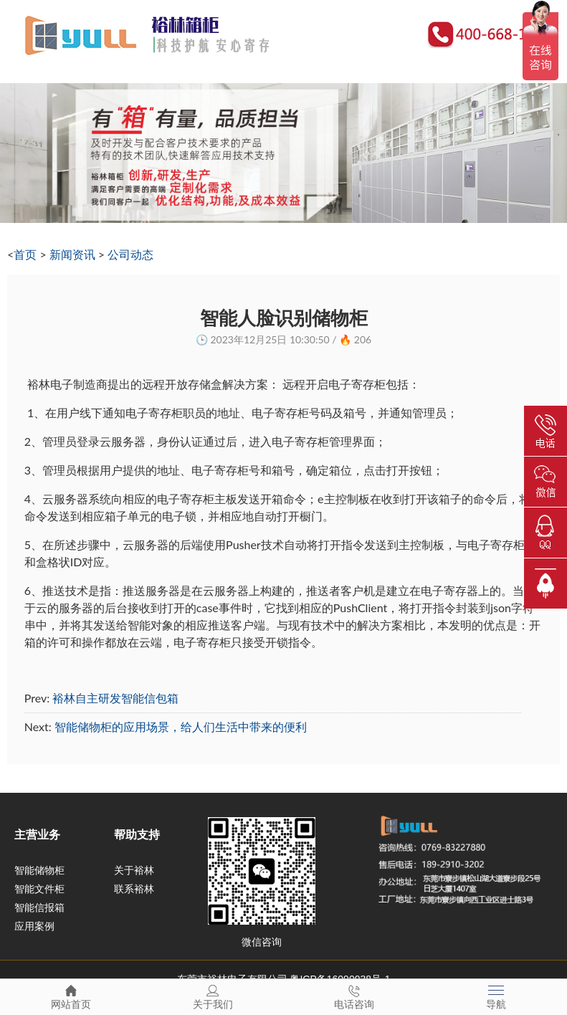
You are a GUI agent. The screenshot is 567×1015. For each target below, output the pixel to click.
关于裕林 (134, 870)
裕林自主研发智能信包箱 (115, 698)
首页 (25, 254)
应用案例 (34, 926)
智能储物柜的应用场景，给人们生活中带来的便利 (180, 726)
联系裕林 (134, 889)
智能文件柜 (39, 889)
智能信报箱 (39, 907)
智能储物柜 (39, 870)
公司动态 (130, 254)
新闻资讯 (72, 254)
